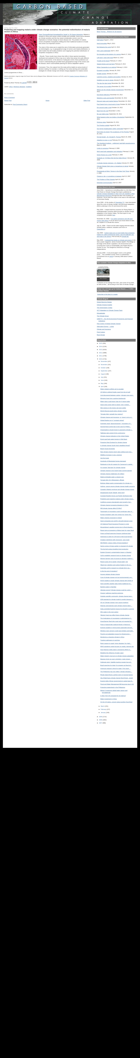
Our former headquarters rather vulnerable (110, 129)
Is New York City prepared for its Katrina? (113, 696)
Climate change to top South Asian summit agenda (116, 470)
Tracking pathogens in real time (110, 640)
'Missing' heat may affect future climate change (114, 615)
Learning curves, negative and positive (109, 77)
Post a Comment (9, 97)
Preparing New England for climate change (113, 442)
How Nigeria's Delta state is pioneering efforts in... (115, 650)
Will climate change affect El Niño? (111, 508)
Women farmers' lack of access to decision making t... (117, 558)
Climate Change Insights (104, 305)
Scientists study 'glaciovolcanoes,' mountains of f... (116, 423)
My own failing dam (103, 114)
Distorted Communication (105, 182)
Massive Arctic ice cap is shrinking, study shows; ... (116, 659)
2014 (101, 346)
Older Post (87, 100)
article (111, 256)
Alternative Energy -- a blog (105, 326)
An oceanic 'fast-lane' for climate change (112, 467)
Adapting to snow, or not (104, 140)
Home (47, 100)
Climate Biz (125, 236)
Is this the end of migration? (108, 571)
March (103, 706)
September (104, 371)
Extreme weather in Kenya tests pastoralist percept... (116, 627)
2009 (101, 717)
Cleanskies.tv (101, 229)
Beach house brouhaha (107, 448)
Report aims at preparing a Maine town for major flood (117, 530)
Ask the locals (104, 458)
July (102, 377)
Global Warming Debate (104, 302)
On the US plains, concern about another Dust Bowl (116, 702)
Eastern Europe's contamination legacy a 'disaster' (116, 552)
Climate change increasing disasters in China (114, 505)
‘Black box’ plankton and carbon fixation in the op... (116, 565)
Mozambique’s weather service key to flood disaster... (116, 527)
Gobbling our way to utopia (105, 80)
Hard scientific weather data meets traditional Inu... (116, 583)
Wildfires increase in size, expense (111, 455)
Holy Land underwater (104, 51)
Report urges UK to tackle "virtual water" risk (114, 562)
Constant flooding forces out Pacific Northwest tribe (116, 496)
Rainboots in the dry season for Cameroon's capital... (116, 464)
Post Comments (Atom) (20, 104)
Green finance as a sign (104, 155)
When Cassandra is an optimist (106, 67)
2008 (101, 720)
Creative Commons (74, 76)
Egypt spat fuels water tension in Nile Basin (113, 439)
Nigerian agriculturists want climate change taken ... (116, 606)
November (104, 364)
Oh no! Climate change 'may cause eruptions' (114, 602)
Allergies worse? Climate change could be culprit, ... (116, 590)
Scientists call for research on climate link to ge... (115, 568)
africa (11, 87)
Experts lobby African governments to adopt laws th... (116, 681)
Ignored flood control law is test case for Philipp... (115, 426)
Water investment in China (108, 699)
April (102, 386)
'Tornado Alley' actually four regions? (111, 414)
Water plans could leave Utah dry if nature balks (115, 401)
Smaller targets (101, 73)
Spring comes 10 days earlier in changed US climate (116, 546)
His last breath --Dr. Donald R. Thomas (109, 137)
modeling (29, 87)
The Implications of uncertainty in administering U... (116, 618)
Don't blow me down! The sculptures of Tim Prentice (113, 132)
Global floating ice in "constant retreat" (112, 420)
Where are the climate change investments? (110, 90)
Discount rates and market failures (107, 101)
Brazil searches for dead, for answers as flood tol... (116, 665)
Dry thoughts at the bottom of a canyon (109, 54)
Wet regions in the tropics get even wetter (113, 408)
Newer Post (8, 100)
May (102, 383)
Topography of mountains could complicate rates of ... (117, 511)
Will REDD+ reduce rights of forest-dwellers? (114, 543)
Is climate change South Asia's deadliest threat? (115, 445)
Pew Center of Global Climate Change (109, 323)
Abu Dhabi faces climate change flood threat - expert (116, 678)
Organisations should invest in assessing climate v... (116, 430)
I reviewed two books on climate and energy (118, 240)
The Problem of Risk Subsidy (106, 179)
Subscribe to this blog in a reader (107, 294)
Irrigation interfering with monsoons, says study (114, 540)
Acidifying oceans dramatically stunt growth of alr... (116, 502)
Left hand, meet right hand (105, 57)
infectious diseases (19, 87)
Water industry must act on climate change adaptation (117, 656)
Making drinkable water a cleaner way (112, 477)
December (104, 361)
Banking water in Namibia (108, 587)
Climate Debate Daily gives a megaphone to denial (112, 166)
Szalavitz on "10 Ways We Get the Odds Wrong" (112, 158)
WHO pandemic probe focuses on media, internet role (117, 646)
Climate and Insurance (104, 329)
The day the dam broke (104, 83)
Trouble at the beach (103, 61)
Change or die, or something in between (109, 176)
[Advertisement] (107, 734)
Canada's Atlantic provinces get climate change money (117, 489)
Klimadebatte (101, 313)
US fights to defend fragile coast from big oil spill (115, 392)
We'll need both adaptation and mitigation (109, 151)
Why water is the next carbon (109, 612)
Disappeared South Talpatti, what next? (112, 492)
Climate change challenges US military (112, 474)
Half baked (100, 40)
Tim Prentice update (103, 125)
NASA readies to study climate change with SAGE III (116, 580)
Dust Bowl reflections (103, 95)
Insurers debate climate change (110, 574)
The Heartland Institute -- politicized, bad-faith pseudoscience (116, 143)
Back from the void (102, 111)
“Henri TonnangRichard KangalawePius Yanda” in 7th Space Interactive (61, 34)
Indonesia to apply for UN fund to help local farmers (116, 536)
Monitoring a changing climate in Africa (112, 637)
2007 (101, 723)
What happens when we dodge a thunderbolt (111, 117)
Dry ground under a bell (104, 107)
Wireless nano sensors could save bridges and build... (117, 631)
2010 (101, 359)
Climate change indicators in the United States (114, 436)
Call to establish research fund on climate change (115, 555)
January (103, 712)
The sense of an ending (104, 86)
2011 (101, 356)
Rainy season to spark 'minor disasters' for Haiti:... (115, 643)
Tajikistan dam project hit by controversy (112, 433)
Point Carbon (101, 332)
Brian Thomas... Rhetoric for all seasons (109, 31)
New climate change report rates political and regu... (116, 452)
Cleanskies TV (119, 202)
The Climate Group (103, 316)
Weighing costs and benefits (105, 98)
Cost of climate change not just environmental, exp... (116, 577)
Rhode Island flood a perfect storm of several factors (116, 675)
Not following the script (104, 47)
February (104, 709)
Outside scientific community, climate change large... (116, 596)
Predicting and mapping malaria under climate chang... (117, 499)
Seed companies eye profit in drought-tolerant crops (116, 521)
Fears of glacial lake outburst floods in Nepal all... (115, 624)
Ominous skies (101, 122)
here (113, 215)
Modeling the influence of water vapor (112, 653)
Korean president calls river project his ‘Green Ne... (116, 514)
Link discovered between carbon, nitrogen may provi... (117, 395)
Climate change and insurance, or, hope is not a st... (116, 417)
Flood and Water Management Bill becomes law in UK (117, 684)
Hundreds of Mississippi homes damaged (113, 461)
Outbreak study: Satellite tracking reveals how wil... (116, 662)
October (103, 368)
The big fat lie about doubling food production (114, 549)
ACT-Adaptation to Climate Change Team (109, 310)
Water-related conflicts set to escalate (112, 389)
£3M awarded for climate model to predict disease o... (117, 599)
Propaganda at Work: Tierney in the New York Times (113, 171)
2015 (101, 343)
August (103, 374)
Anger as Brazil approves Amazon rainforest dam (115, 533)
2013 (101, 349)
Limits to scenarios (102, 148)
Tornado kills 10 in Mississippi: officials (112, 480)
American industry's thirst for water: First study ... (115, 668)
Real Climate (101, 335)
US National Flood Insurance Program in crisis (114, 524)
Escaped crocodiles (103, 70)
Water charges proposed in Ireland (111, 518)
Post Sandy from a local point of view (108, 104)
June (102, 380)
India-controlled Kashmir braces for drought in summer (117, 609)
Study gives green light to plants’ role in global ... (115, 405)
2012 (101, 353)
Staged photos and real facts (106, 64)
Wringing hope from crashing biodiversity (113, 398)
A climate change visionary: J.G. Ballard (109, 163)
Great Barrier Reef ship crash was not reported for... (116, 621)
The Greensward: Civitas (104, 307)
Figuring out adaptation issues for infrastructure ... (115, 634)
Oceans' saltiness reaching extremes (111, 593)
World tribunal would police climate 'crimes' (113, 411)
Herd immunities (102, 43)
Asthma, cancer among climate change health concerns (117, 486)
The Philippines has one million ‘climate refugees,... (116, 671)
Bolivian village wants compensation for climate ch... (116, 483)
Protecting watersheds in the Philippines (112, 687)
